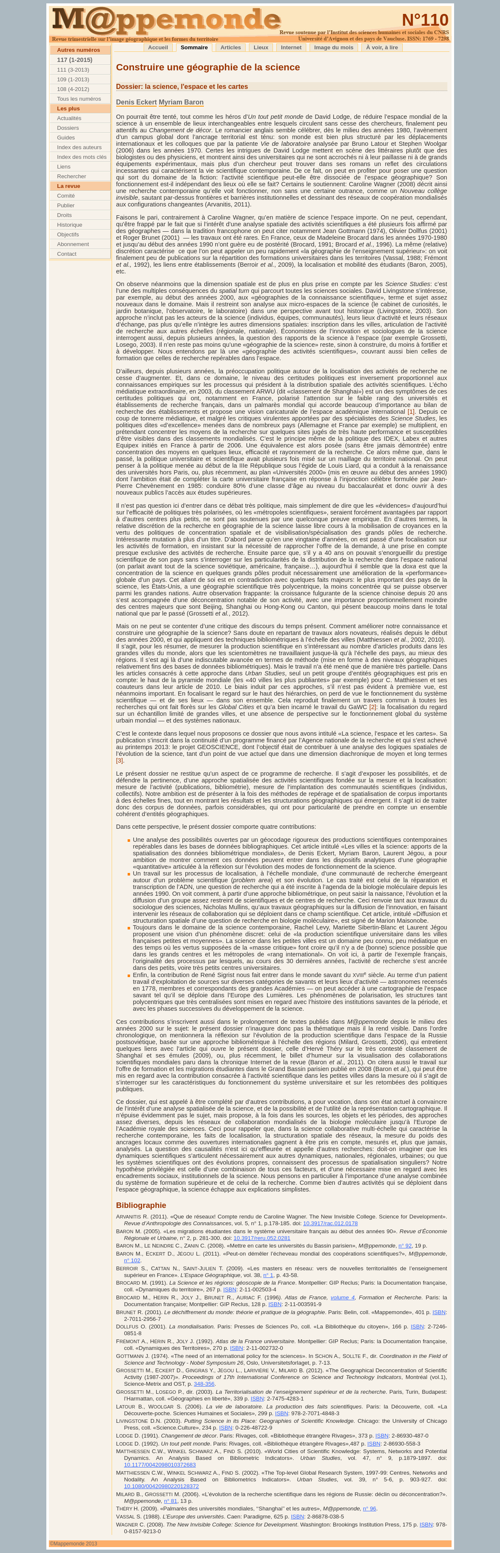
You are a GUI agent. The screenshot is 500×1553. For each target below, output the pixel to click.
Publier (66, 205)
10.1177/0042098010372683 (159, 1465)
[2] (372, 707)
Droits (64, 215)
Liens (64, 166)
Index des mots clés (82, 157)
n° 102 (132, 1260)
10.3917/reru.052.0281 (262, 1238)
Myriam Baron (181, 102)
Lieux (261, 47)
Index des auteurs (79, 147)
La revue (68, 186)
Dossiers (68, 128)
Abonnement (73, 244)
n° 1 (268, 1275)
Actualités (69, 118)
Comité (66, 196)
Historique (70, 225)
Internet (291, 47)
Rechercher (71, 176)
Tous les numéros (79, 99)
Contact (67, 254)
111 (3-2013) (73, 70)
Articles (230, 47)
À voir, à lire (382, 47)
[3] (119, 760)
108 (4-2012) (73, 89)
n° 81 (170, 1501)
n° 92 (405, 1245)
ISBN (229, 1289)
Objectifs (68, 234)
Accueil (158, 47)
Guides (66, 137)
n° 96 (369, 1508)
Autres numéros (78, 50)
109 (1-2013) (73, 79)
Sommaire (194, 47)
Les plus (68, 108)
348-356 (204, 1384)
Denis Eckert (136, 102)
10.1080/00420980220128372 (161, 1486)
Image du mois (333, 47)
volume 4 (343, 1297)
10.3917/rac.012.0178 (330, 1223)
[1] (411, 411)
